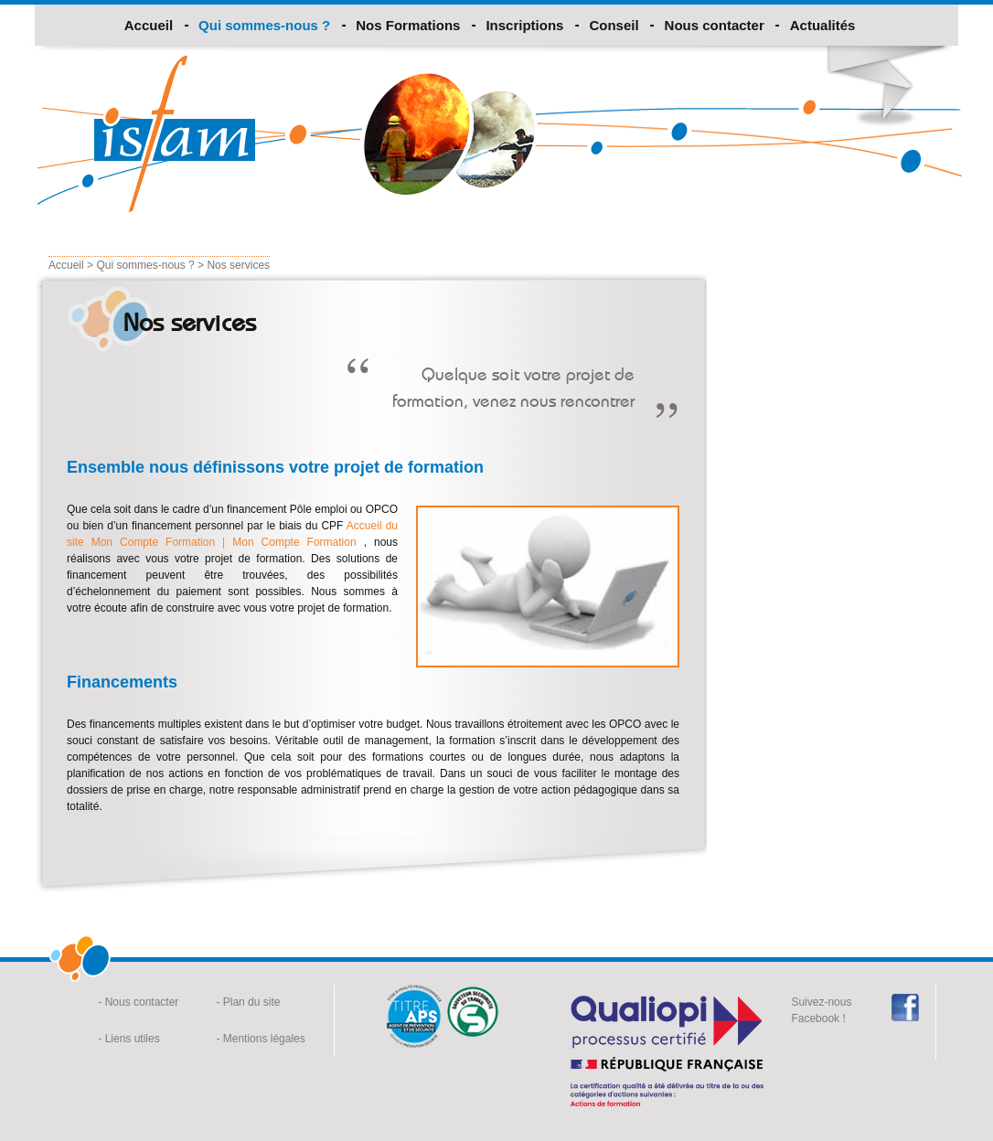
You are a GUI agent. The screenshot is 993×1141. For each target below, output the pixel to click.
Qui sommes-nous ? (264, 25)
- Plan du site (248, 1002)
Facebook (905, 1007)
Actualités (823, 25)
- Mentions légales (260, 1038)
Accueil (148, 25)
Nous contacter (714, 25)
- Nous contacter (138, 1002)
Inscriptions (524, 25)
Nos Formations (408, 25)
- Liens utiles (128, 1038)
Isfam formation (174, 134)
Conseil (613, 25)
